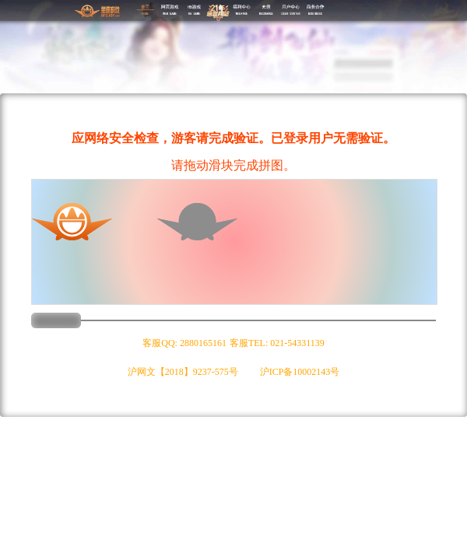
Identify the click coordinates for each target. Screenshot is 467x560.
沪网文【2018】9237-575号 (183, 371)
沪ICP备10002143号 (300, 371)
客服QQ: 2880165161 (184, 343)
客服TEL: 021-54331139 (277, 343)
